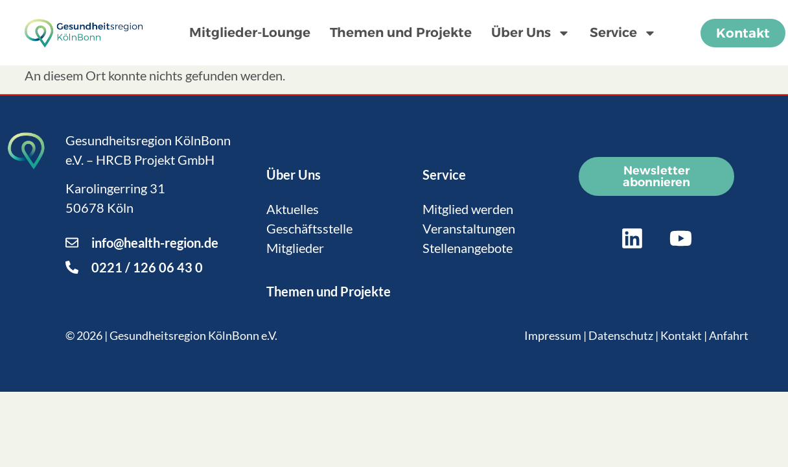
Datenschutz (620, 335)
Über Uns (530, 33)
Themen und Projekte (401, 32)
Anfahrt (728, 335)
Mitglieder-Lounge (249, 32)
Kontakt (681, 335)
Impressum (552, 335)
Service (623, 33)
